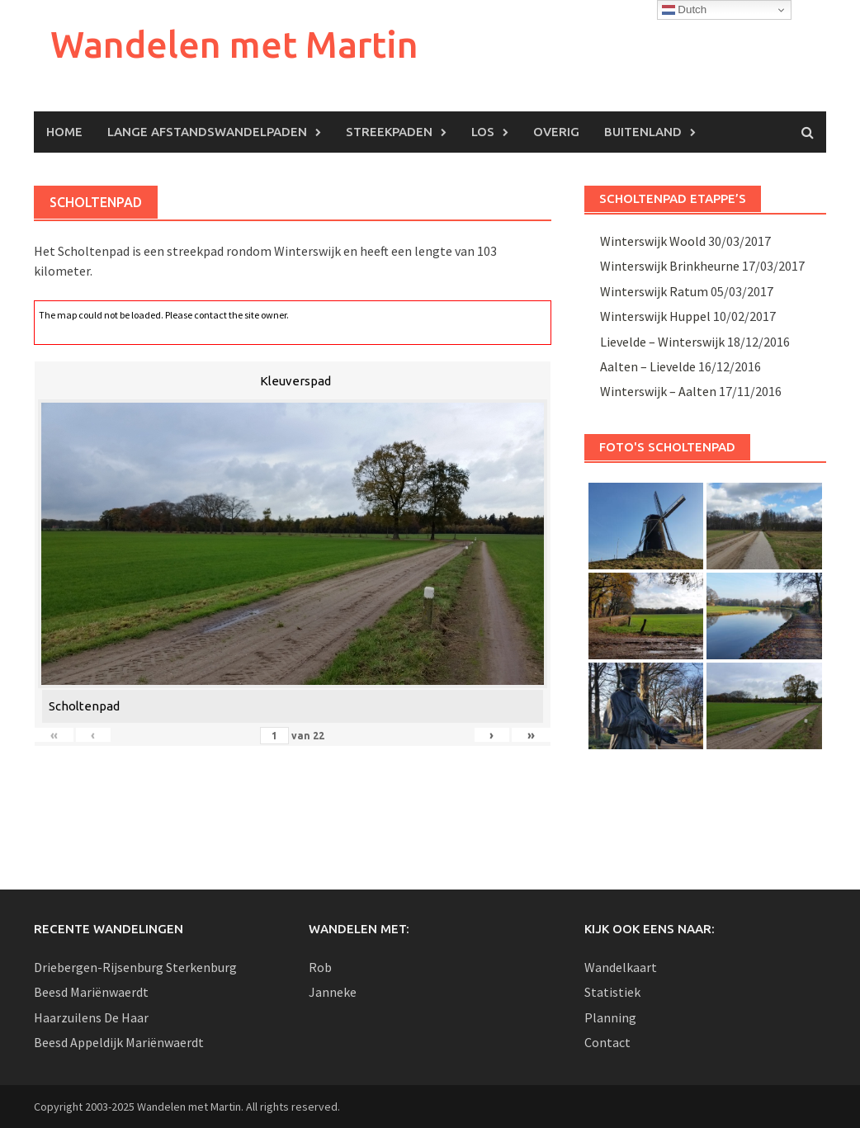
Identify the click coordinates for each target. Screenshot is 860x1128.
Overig (556, 132)
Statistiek (612, 992)
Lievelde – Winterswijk (662, 341)
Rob (320, 967)
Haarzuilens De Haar (91, 1017)
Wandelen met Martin (234, 44)
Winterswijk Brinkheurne (670, 265)
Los (482, 132)
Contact (607, 1042)
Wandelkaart (620, 967)
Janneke (333, 992)
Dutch (684, 10)
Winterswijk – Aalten (658, 391)
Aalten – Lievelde (648, 366)
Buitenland (643, 132)
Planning (610, 1017)
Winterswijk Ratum (654, 291)
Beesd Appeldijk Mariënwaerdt (119, 1042)
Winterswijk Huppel (655, 316)
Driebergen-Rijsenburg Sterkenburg (135, 967)
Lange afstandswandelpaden (207, 132)
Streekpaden (389, 132)
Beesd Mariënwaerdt (91, 992)
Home (64, 132)
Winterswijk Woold (653, 241)
